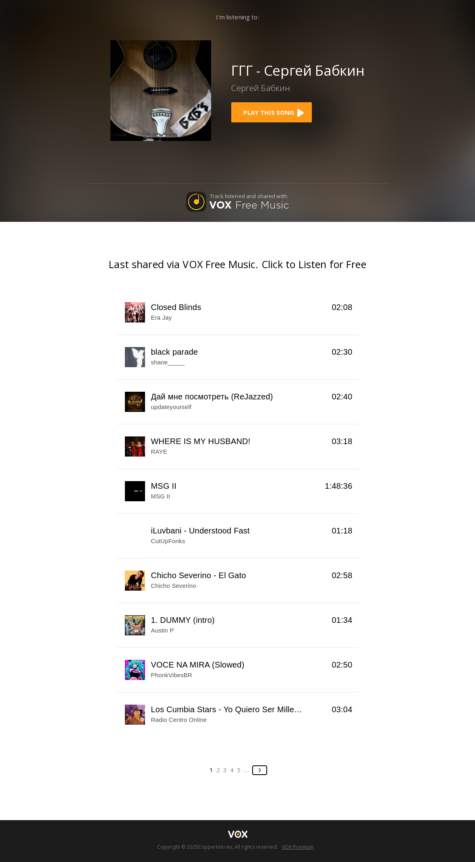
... (247, 770)
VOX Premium (298, 846)
